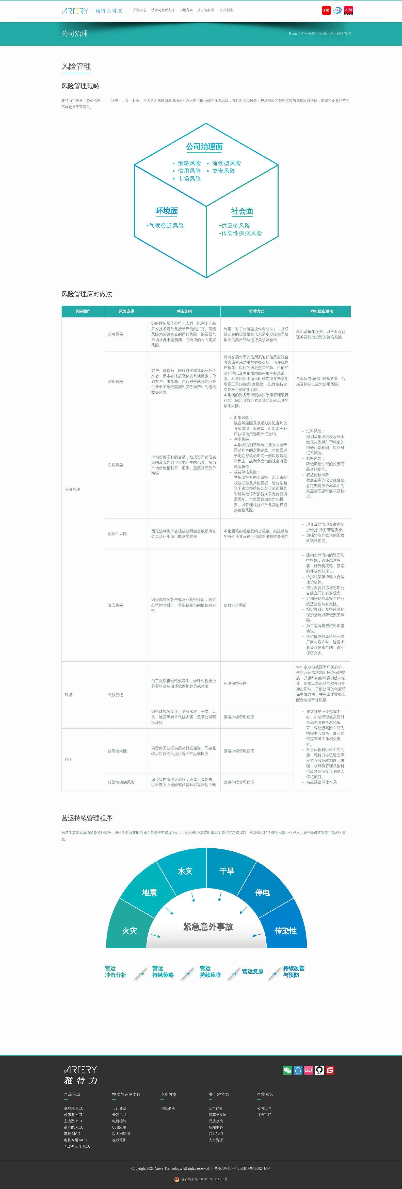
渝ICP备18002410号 (255, 1168)
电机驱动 (167, 1108)
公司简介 (216, 1108)
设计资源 (119, 1108)
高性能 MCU (74, 1127)
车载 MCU (72, 1134)
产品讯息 (139, 10)
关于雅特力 (206, 10)
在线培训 (119, 1140)
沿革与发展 (218, 1115)
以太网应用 (121, 1134)
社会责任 (264, 1115)
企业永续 (226, 10)
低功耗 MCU (74, 1108)
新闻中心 (216, 1127)
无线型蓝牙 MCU (77, 1146)
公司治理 (326, 34)
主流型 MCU (74, 1121)
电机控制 (119, 1121)
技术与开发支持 (162, 10)
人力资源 (216, 1140)
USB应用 (119, 1127)
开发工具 (119, 1115)
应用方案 (186, 10)
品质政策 (216, 1121)
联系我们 (216, 1134)
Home (293, 34)
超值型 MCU (74, 1115)
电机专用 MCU (75, 1140)
